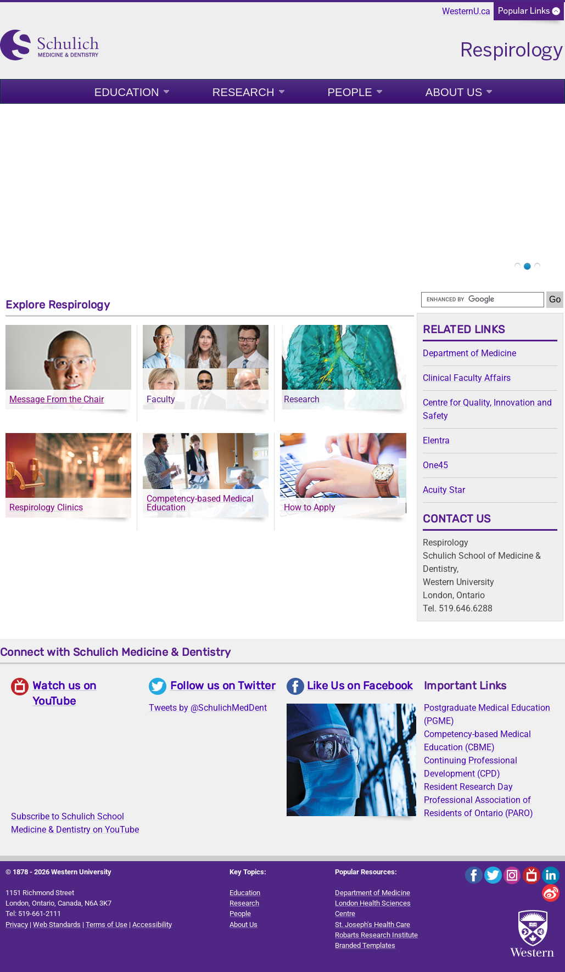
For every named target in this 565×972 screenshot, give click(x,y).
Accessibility (152, 924)
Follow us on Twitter (223, 685)
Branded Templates (365, 945)
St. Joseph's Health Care (372, 924)
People (350, 92)
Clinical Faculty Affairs (467, 378)
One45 (435, 465)
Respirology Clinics (46, 507)
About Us (454, 92)
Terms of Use (106, 924)
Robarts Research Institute (376, 935)
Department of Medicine (469, 353)
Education (126, 92)
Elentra (436, 440)
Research (243, 92)
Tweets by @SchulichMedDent (208, 708)
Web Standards (57, 924)
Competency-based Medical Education (200, 503)
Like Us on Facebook (360, 685)
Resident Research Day (468, 787)
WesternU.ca (466, 11)
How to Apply (309, 507)
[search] (482, 299)
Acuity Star (444, 490)
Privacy (16, 924)
